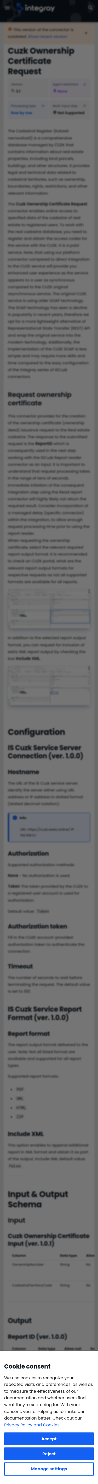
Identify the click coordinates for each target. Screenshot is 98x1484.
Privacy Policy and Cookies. (32, 1425)
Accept (48, 1439)
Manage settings (49, 1469)
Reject (49, 1454)
